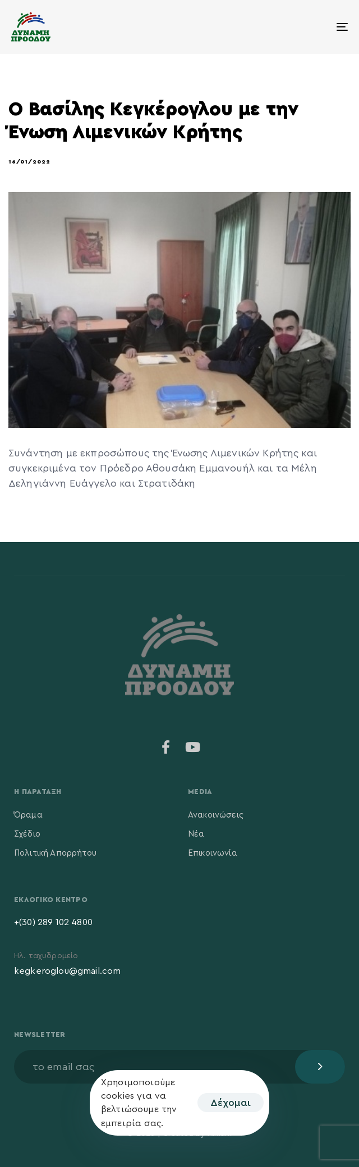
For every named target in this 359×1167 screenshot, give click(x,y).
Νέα (196, 834)
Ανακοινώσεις (215, 815)
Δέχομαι (230, 1103)
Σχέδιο (27, 834)
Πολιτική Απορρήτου (55, 853)
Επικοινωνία (212, 853)
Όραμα (28, 815)
